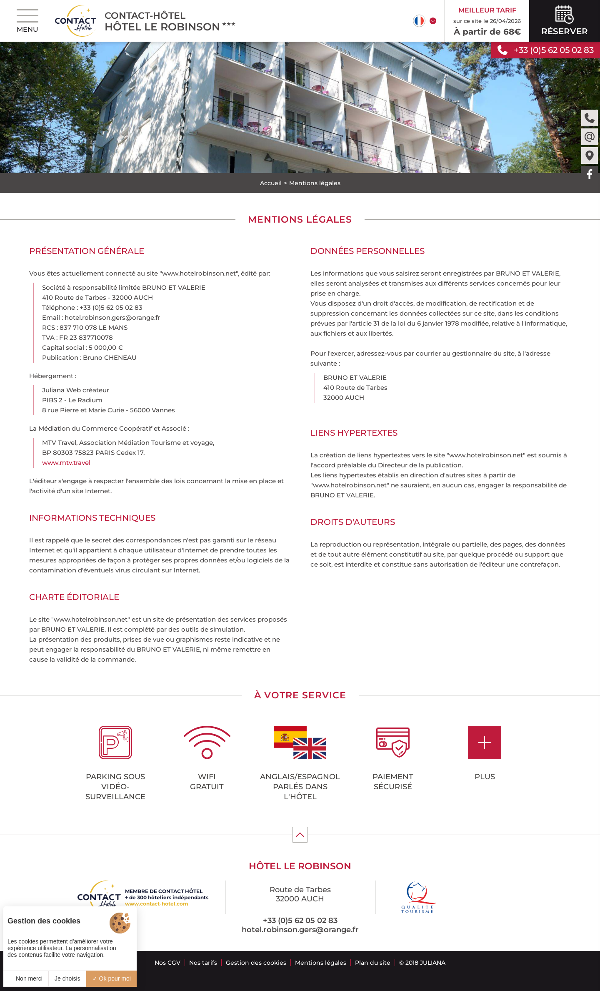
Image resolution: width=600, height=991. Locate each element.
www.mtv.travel (66, 463)
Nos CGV (167, 962)
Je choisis (67, 978)
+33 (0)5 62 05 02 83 (300, 920)
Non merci (25, 978)
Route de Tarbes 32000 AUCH (300, 894)
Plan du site (372, 962)
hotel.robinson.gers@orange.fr (300, 929)
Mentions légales (320, 962)
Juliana (432, 962)
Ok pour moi (111, 978)
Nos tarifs (203, 962)
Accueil (271, 183)
